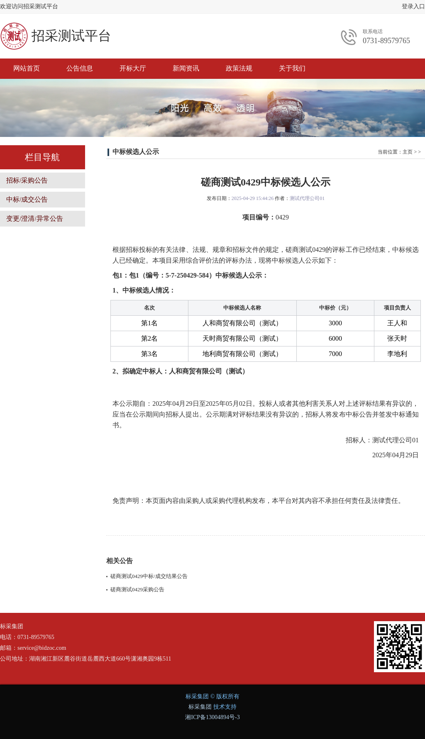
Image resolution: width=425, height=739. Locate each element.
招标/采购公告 (27, 180)
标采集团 (200, 707)
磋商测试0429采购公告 (137, 589)
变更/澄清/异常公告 (34, 218)
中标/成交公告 (27, 199)
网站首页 (26, 68)
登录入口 (413, 6)
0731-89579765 (386, 41)
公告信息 (79, 68)
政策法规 (239, 68)
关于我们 (292, 68)
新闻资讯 (186, 68)
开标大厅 (133, 68)
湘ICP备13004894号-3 (212, 717)
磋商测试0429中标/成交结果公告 (149, 576)
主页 (408, 152)
